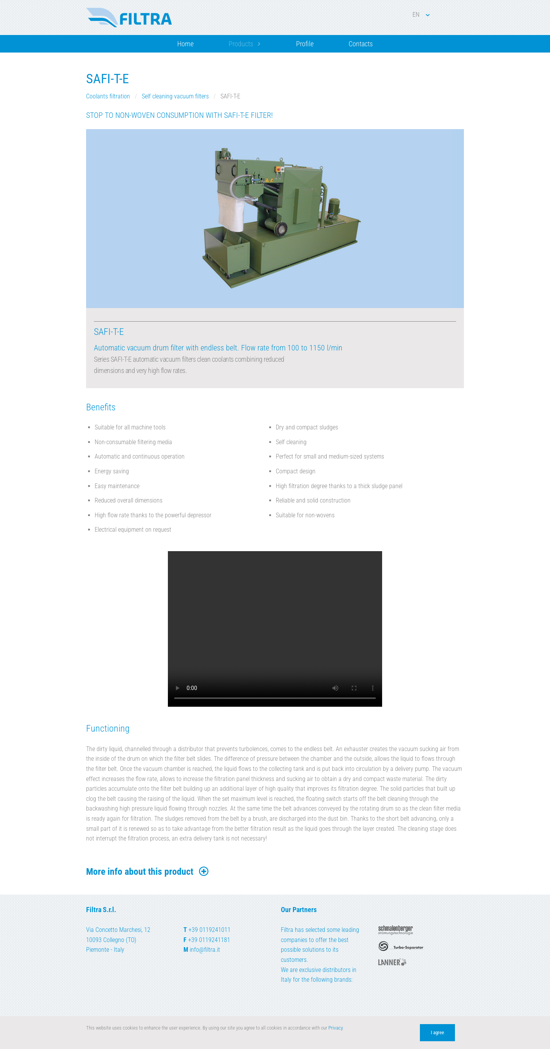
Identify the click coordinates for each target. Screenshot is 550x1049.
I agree (437, 1032)
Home (185, 44)
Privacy (335, 1028)
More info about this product (148, 871)
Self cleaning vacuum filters (175, 96)
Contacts (361, 44)
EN (421, 14)
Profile (305, 44)
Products (241, 44)
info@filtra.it (205, 949)
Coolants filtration (108, 96)
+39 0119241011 (210, 929)
